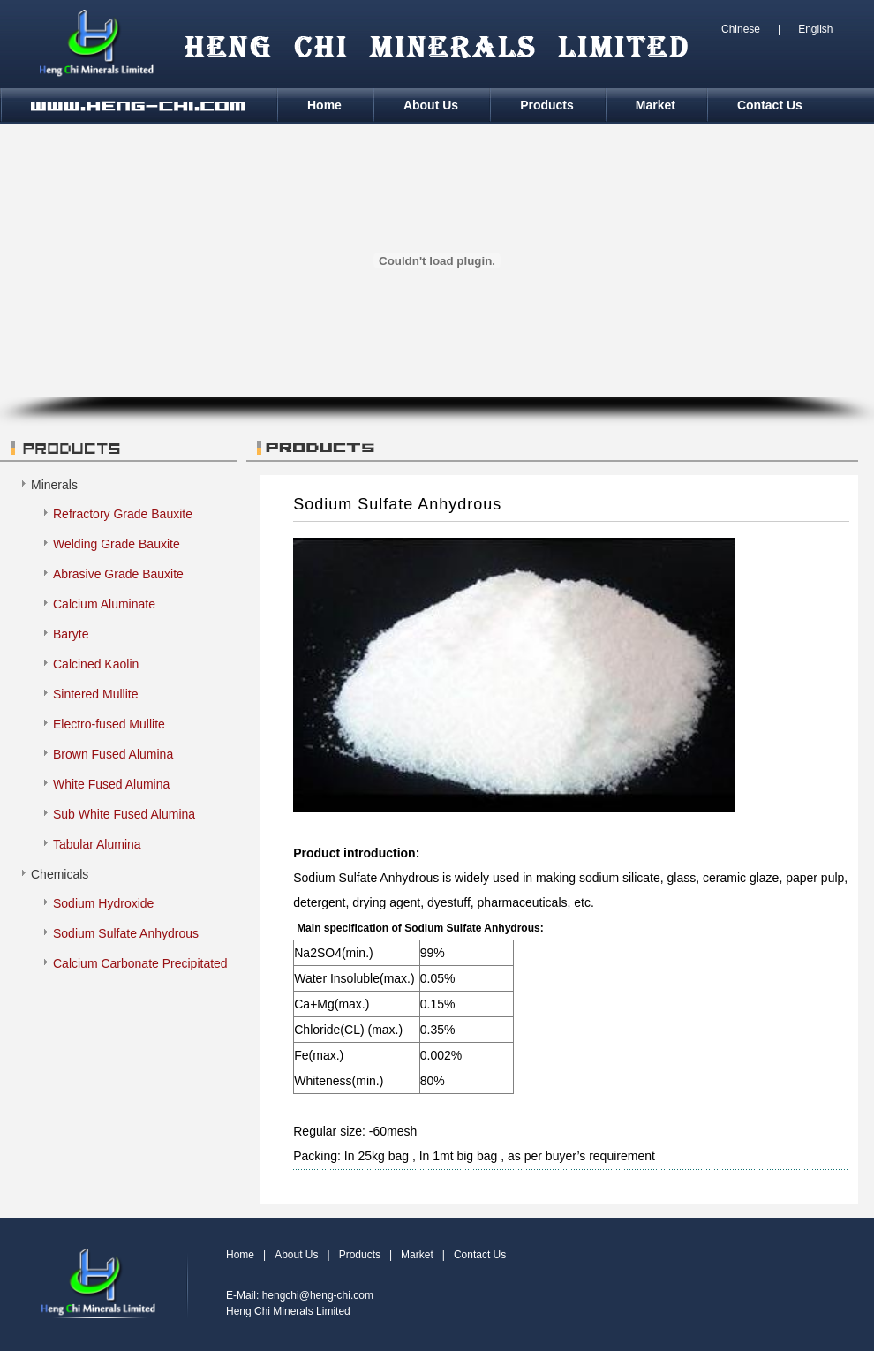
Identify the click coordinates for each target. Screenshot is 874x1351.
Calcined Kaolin (96, 664)
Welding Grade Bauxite (116, 544)
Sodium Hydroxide (103, 903)
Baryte (70, 634)
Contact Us (769, 105)
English (815, 29)
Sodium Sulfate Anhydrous (126, 933)
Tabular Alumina (97, 844)
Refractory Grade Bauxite (122, 514)
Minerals (54, 485)
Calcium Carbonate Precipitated (140, 963)
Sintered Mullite (96, 694)
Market (655, 105)
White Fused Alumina (111, 784)
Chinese (740, 29)
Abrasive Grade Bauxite (118, 574)
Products (547, 105)
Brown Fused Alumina (113, 754)
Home (324, 105)
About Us (430, 105)
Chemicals (59, 874)
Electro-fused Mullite (109, 724)
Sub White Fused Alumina (124, 814)
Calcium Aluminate (104, 604)
